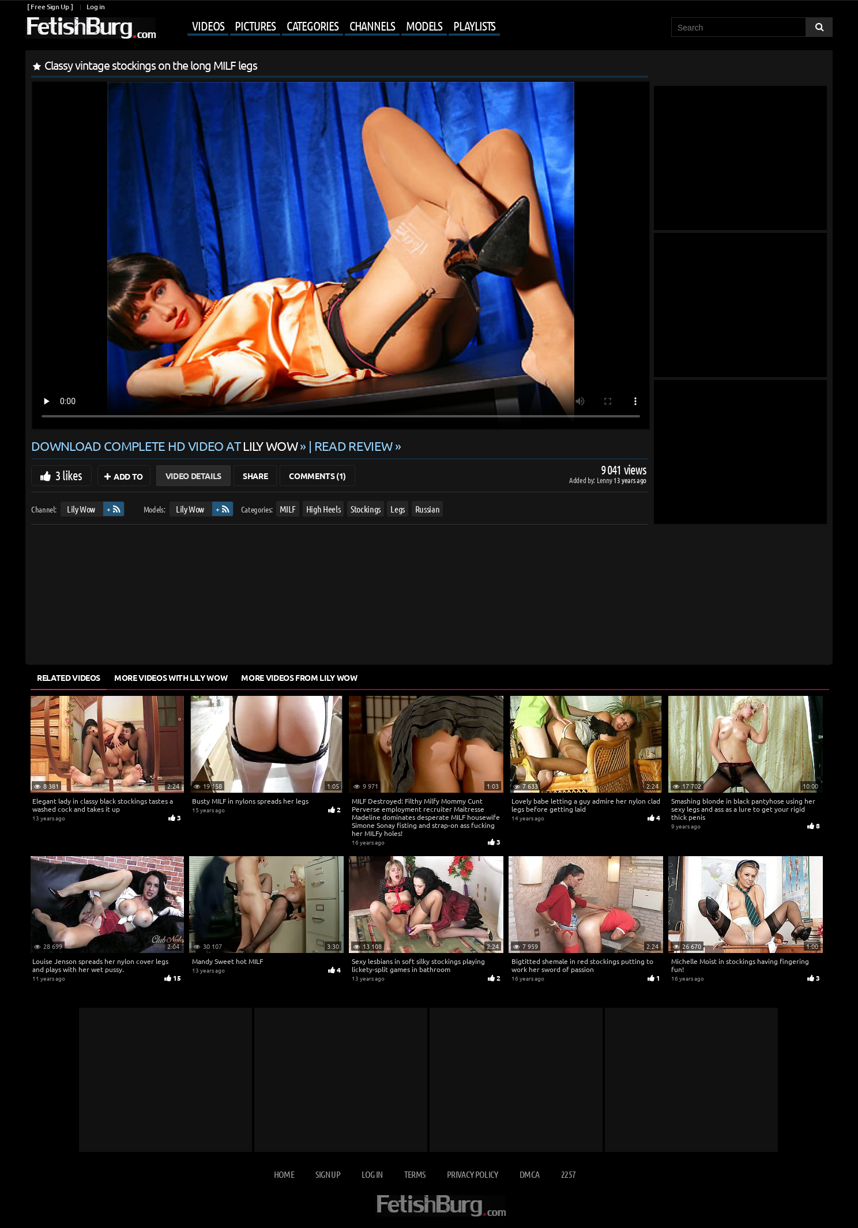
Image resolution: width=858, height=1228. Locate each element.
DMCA (529, 1174)
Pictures (255, 25)
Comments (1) (317, 475)
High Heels (323, 508)
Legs (397, 508)
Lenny (605, 480)
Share (255, 475)
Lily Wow (81, 508)
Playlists (474, 25)
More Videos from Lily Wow (299, 677)
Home (284, 1174)
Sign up (327, 1174)
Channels (372, 25)
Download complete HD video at (165, 445)
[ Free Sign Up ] (50, 7)
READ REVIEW (353, 445)
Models (424, 25)
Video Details (193, 475)
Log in (95, 7)
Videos (208, 25)
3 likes (68, 475)
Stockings (366, 508)
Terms (415, 1174)
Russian (427, 508)
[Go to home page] (90, 28)
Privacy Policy (472, 1174)
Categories (312, 25)
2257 (568, 1174)
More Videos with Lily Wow (170, 677)
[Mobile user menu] (329, 26)
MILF (288, 508)
